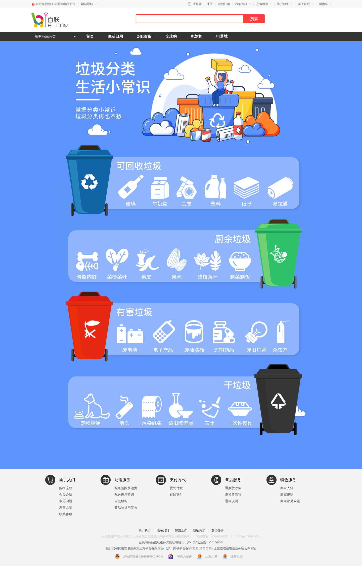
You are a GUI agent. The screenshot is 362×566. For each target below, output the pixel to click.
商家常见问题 (290, 501)
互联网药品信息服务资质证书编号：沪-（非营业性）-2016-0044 (181, 542)
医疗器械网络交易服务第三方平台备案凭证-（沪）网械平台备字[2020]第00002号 (159, 548)
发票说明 (65, 508)
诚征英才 (199, 530)
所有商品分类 (45, 36)
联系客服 (65, 514)
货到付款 (176, 488)
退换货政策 (233, 488)
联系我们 (163, 530)
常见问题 (65, 501)
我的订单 (224, 4)
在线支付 (176, 494)
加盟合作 (181, 530)
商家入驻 (286, 488)
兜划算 (196, 36)
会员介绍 (65, 494)
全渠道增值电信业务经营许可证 (235, 548)
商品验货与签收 (125, 508)
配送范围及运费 (125, 488)
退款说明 (231, 501)
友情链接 (217, 530)
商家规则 (286, 494)
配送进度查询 (124, 494)
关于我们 (145, 530)
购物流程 (65, 488)
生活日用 (115, 36)
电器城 (222, 36)
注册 (210, 4)
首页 (90, 36)
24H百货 (144, 36)
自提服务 (120, 501)
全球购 (171, 36)
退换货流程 (233, 494)
